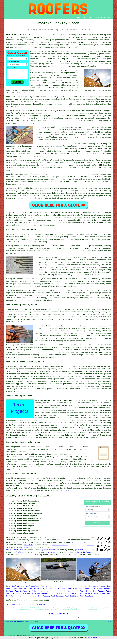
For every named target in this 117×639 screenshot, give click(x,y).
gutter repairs (49, 550)
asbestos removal (60, 545)
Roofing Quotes (71, 591)
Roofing (71, 586)
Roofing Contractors (67, 589)
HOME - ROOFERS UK (58, 614)
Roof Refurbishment (59, 593)
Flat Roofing (46, 586)
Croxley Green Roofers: (17, 35)
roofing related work (56, 464)
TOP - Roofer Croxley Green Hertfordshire (25, 604)
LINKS (84, 17)
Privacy (110, 621)
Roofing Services (97, 586)
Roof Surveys (18, 586)
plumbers (90, 545)
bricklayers (26, 555)
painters (79, 550)
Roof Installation (28, 596)
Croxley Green (35, 218)
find (13, 478)
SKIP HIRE (50, 552)
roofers (40, 447)
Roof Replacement (102, 589)
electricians (30, 547)
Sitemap (7, 621)
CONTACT (97, 17)
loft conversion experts (82, 542)
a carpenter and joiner (66, 547)
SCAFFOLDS (28, 545)
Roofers (74, 593)
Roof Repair (60, 586)
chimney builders (83, 552)
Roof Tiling (98, 591)
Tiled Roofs (85, 591)
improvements (12, 540)
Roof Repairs (35, 589)
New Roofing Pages (17, 621)
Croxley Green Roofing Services (28, 495)
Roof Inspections (37, 591)
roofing (76, 488)
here (67, 491)
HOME (78, 17)
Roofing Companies (21, 593)
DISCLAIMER (106, 17)
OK (100, 638)
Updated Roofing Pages (31, 621)
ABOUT (91, 17)
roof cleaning (19, 552)
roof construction (67, 454)
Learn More (92, 638)
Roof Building (32, 586)
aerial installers (14, 550)
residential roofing (28, 452)
